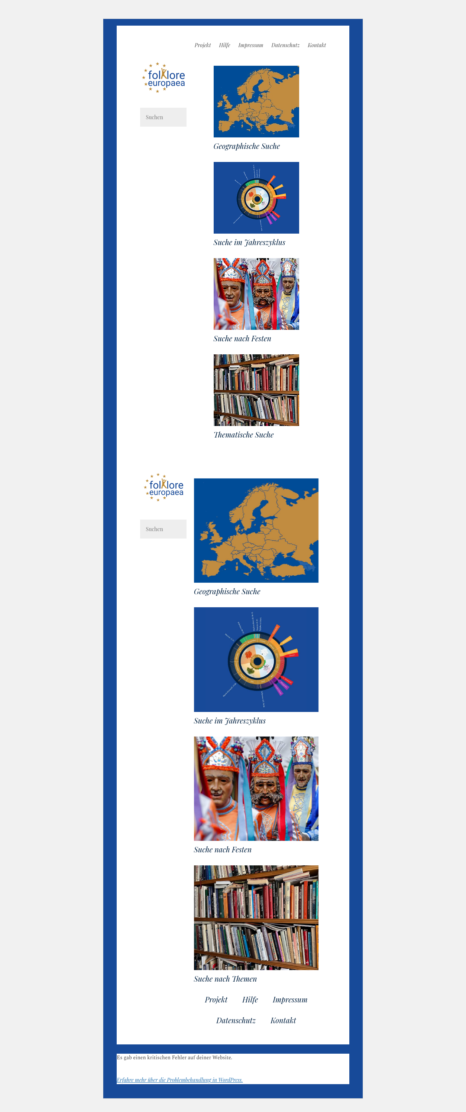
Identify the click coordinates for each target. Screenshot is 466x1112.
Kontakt (317, 46)
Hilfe (224, 46)
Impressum (251, 46)
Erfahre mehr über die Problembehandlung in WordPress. (180, 1079)
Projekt (203, 46)
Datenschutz (286, 46)
